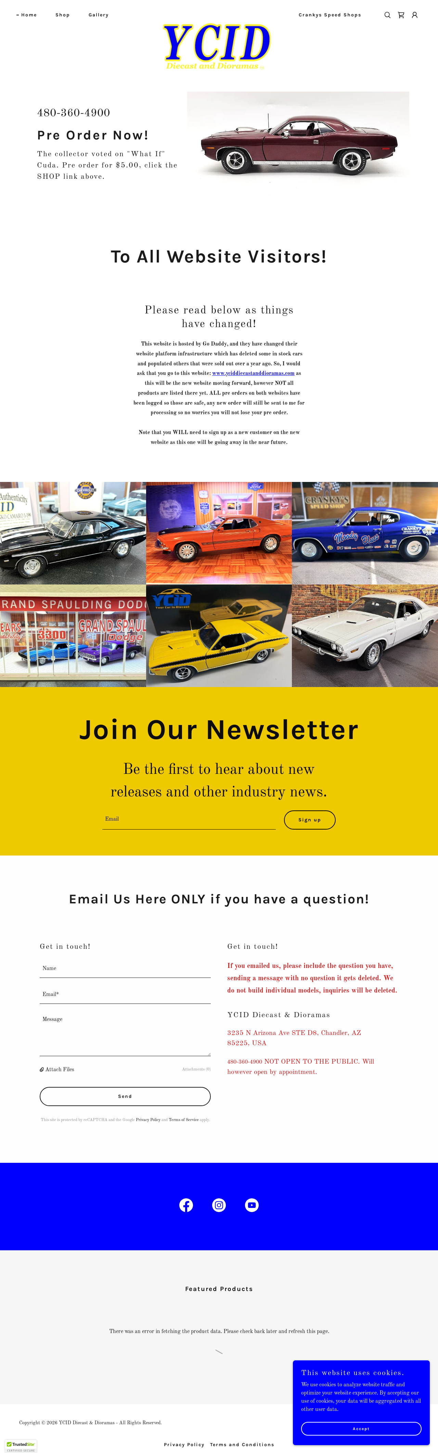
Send (125, 1096)
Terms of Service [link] (184, 1120)
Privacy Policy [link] (148, 1120)
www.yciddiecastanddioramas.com (253, 373)
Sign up (309, 820)
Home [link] (29, 15)
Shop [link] (62, 15)
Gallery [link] (99, 15)
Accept (361, 1428)
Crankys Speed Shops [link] (330, 15)
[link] (219, 13)
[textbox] (189, 820)
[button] (415, 15)
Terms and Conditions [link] (242, 1445)
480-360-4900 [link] (73, 113)
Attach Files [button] (59, 1070)
